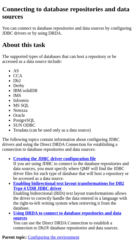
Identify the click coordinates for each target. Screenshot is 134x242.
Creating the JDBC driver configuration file (54, 158)
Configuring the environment (53, 237)
